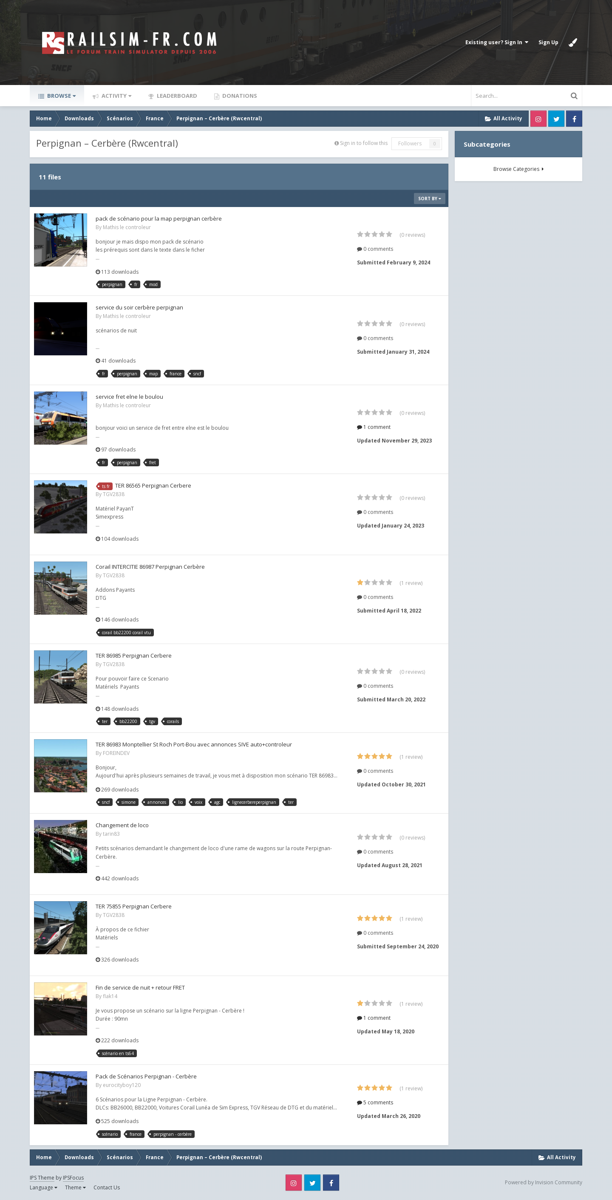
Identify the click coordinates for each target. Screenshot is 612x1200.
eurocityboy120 (122, 1085)
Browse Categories (518, 169)
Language (43, 1187)
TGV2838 (114, 494)
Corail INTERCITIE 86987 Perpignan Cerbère (150, 566)
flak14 (110, 996)
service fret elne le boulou (129, 396)
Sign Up (548, 42)
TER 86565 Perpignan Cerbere (153, 485)
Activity (115, 95)
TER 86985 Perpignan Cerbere (134, 655)
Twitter (556, 119)
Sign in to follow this (364, 143)
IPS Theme (42, 1177)
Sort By (429, 198)
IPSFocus (73, 1177)
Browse (61, 95)
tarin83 (111, 833)
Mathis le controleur (127, 227)
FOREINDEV (116, 753)
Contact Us (107, 1187)
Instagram (538, 119)
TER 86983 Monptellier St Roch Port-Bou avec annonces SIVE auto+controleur (194, 744)
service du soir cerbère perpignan (139, 307)
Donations (239, 95)
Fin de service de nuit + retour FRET (140, 987)
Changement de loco (122, 825)
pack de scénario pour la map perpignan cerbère (159, 218)
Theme (75, 1187)
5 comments (375, 1102)
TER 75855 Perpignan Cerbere (134, 906)
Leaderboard (176, 95)
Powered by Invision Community (543, 1182)
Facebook (574, 119)
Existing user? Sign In (496, 42)
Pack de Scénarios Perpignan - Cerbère (146, 1076)
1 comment (374, 427)
